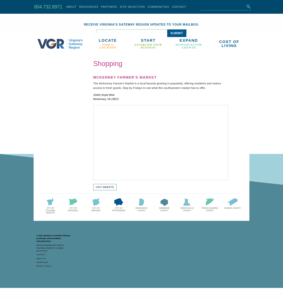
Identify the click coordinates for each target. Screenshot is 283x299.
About (71, 6)
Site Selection (132, 6)
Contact (179, 6)
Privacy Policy (44, 266)
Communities (158, 6)
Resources (88, 6)
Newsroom (42, 262)
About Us (41, 258)
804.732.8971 (48, 6)
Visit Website (105, 187)
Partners (109, 6)
